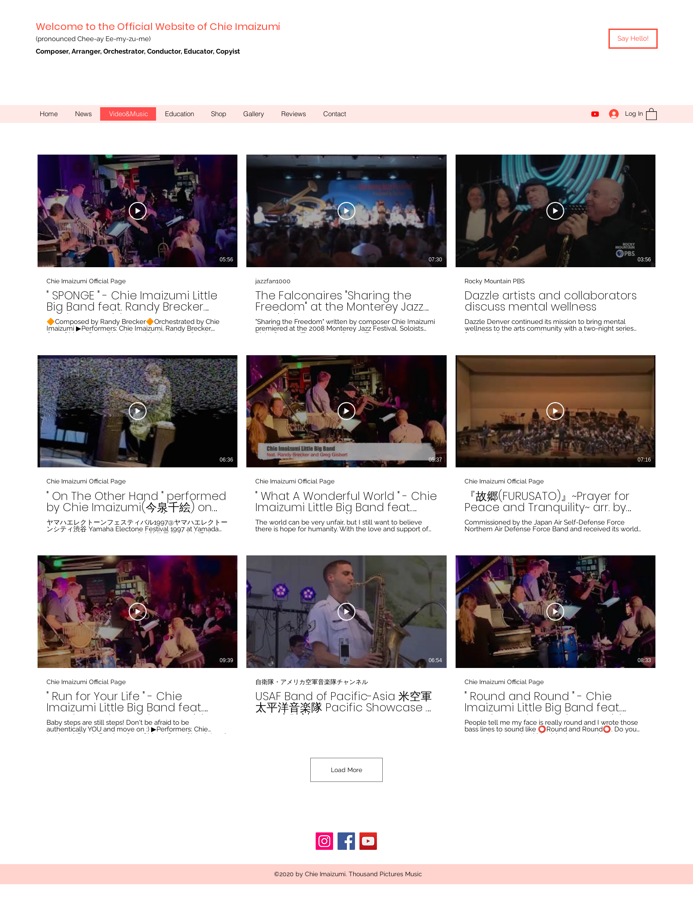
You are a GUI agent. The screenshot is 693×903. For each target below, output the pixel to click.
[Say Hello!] (633, 39)
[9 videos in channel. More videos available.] (346, 444)
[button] (651, 113)
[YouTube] (595, 113)
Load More (346, 769)
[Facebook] (346, 841)
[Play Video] (138, 210)
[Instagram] (324, 841)
